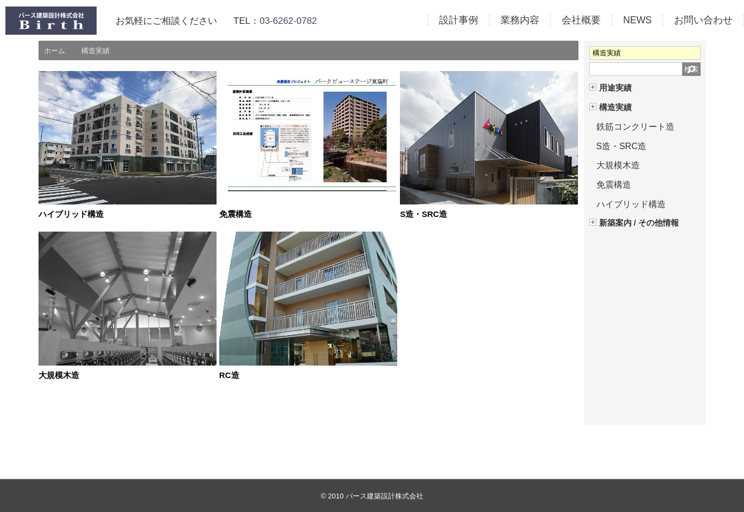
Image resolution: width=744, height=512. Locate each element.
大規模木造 (60, 375)
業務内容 (519, 20)
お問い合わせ (703, 20)
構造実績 (615, 107)
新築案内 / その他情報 (639, 223)
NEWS (637, 20)
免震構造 (236, 214)
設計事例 (458, 20)
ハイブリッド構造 (73, 214)
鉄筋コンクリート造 (635, 126)
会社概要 (581, 20)
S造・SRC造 (425, 214)
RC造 (229, 375)
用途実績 (615, 88)
